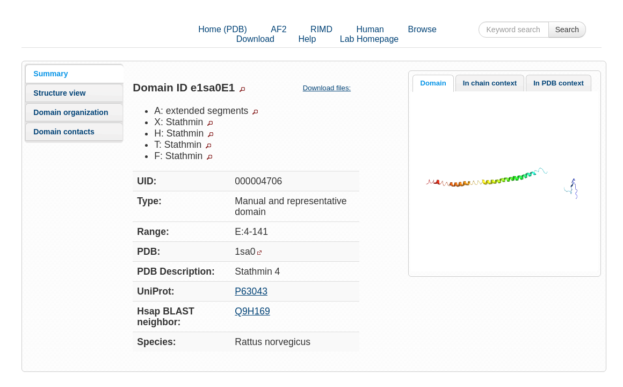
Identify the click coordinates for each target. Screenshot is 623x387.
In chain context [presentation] (490, 83)
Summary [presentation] (50, 73)
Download (255, 39)
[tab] (74, 73)
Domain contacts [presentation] (63, 131)
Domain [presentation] (433, 83)
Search (567, 29)
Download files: (331, 88)
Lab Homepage (369, 39)
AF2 (278, 29)
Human (370, 29)
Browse (422, 29)
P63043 (251, 291)
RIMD (321, 29)
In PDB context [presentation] (558, 83)
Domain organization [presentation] (70, 112)
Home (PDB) (222, 29)
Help (307, 39)
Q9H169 (252, 311)
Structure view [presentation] (59, 93)
